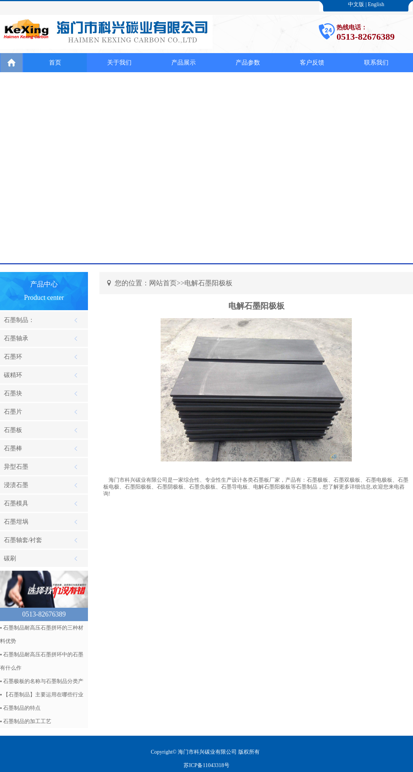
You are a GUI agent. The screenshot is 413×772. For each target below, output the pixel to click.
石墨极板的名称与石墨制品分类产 (43, 681)
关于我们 (119, 62)
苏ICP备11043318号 (206, 765)
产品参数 (248, 62)
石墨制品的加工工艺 (27, 721)
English (376, 4)
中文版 (356, 4)
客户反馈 (312, 62)
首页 (55, 62)
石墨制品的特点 (22, 708)
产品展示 (183, 62)
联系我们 (376, 62)
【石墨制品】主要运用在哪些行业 (43, 695)
